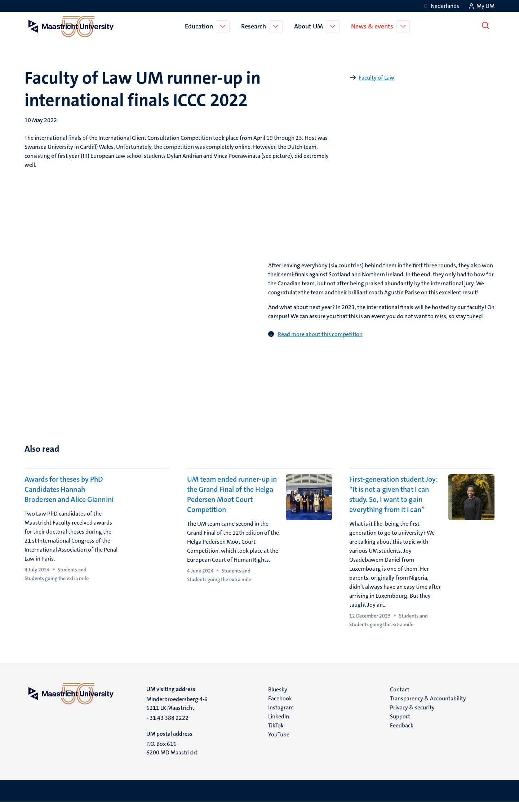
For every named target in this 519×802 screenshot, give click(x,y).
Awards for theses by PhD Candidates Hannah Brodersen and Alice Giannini (69, 489)
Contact (399, 689)
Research (255, 26)
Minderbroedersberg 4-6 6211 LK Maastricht (177, 703)
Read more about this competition (320, 334)
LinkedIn (278, 716)
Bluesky (277, 689)
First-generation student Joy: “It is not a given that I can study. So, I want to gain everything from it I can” (393, 494)
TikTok (276, 725)
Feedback (401, 725)
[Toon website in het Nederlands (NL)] (440, 5)
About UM (310, 26)
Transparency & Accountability (428, 698)
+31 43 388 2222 (167, 718)
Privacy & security (412, 707)
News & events (373, 26)
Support (400, 716)
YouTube (278, 734)
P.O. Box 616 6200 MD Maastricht (172, 748)
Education (200, 26)
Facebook (280, 698)
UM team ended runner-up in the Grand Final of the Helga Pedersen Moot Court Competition (232, 494)
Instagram (281, 707)
